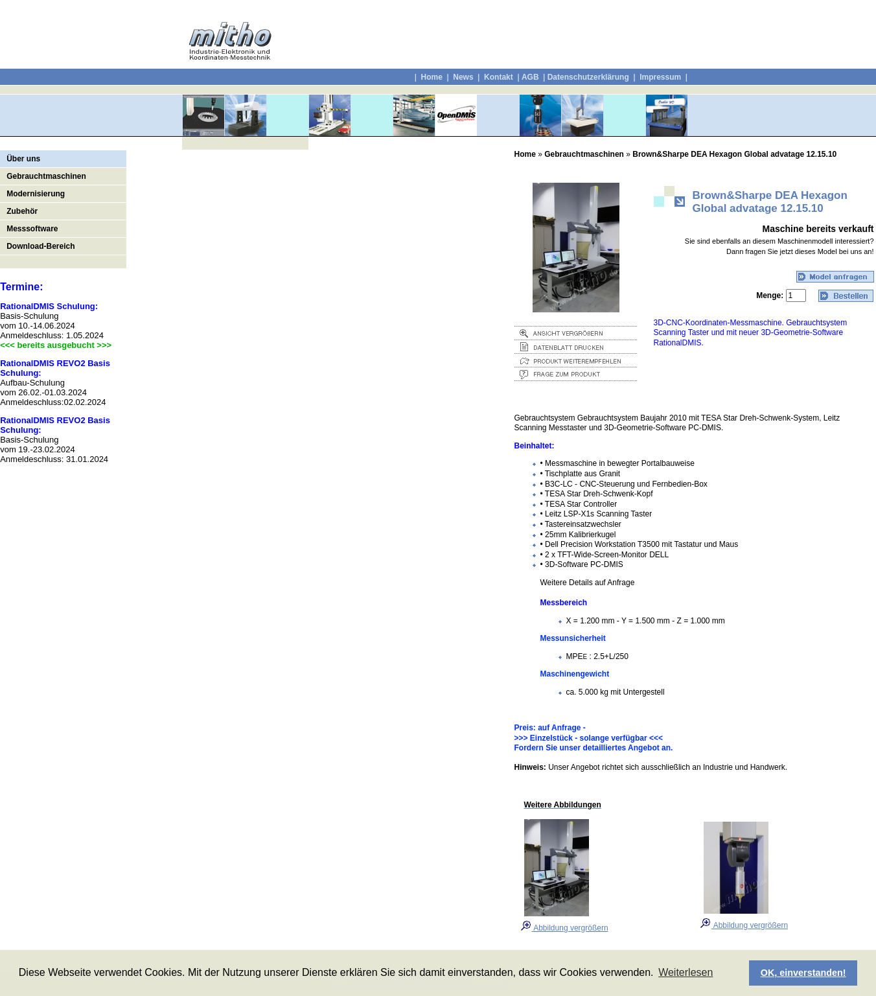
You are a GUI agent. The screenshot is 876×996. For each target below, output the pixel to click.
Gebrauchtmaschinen (46, 176)
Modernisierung (35, 193)
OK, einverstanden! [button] (803, 972)
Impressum (659, 77)
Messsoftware (32, 228)
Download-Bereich (40, 246)
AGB (530, 77)
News (463, 77)
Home (431, 77)
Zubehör (22, 211)
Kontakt (498, 77)
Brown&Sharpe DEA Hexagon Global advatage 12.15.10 (734, 154)
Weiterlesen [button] (685, 972)
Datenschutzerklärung (588, 77)
